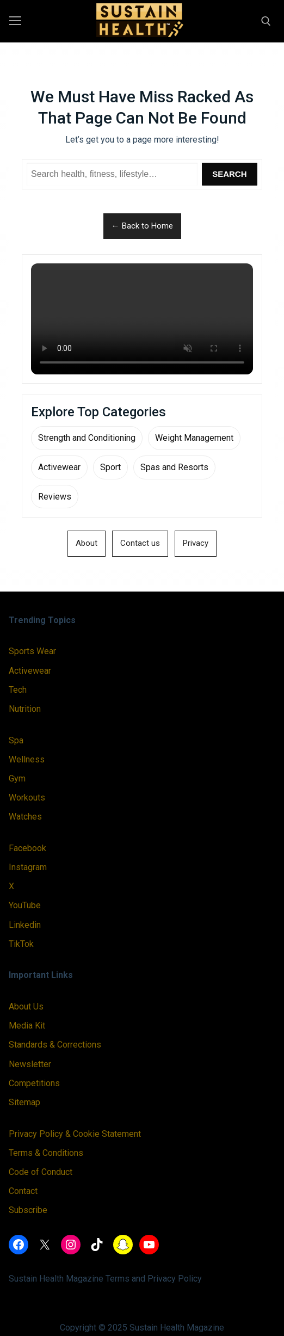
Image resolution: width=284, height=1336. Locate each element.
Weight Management (194, 438)
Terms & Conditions (46, 1153)
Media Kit (27, 1025)
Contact (23, 1191)
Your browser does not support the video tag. (142, 318)
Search (229, 173)
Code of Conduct (40, 1172)
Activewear (59, 467)
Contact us (140, 543)
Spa (16, 740)
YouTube (25, 905)
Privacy (195, 543)
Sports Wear (32, 651)
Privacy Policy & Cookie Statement (75, 1134)
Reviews (54, 496)
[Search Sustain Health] (112, 174)
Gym (17, 778)
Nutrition (25, 709)
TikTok (21, 944)
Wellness (27, 759)
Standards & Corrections (55, 1044)
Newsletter (30, 1064)
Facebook (27, 848)
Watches (25, 816)
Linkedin (25, 925)
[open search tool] (266, 21)
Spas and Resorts (174, 467)
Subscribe (28, 1210)
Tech (18, 690)
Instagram (28, 867)
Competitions (34, 1083)
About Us (26, 1006)
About (86, 543)
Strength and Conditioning (86, 438)
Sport (110, 467)
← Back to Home (142, 226)
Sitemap (24, 1102)
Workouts (27, 797)
